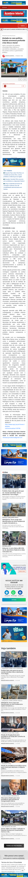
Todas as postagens (14, 845)
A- (20, 79)
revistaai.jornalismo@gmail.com (12, 437)
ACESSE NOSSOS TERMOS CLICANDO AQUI (12, 872)
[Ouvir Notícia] (5, 86)
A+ (25, 79)
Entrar (4, 7)
